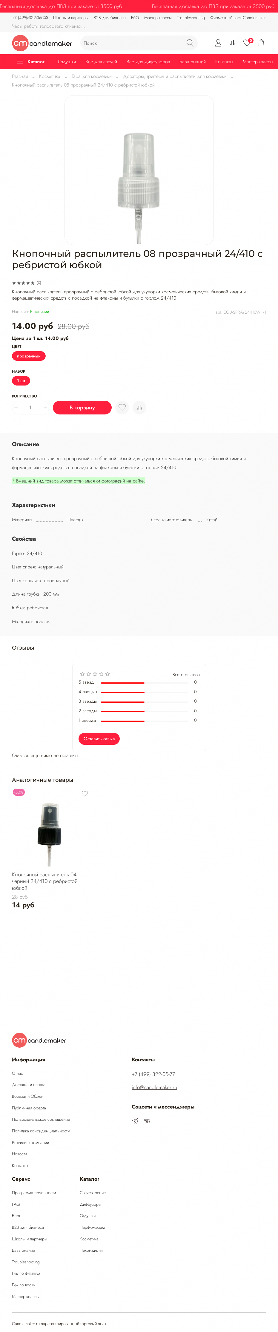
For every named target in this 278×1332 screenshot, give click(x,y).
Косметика (49, 76)
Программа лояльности (34, 1193)
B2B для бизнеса (110, 18)
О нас (17, 1073)
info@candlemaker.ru (154, 1087)
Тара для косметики (92, 76)
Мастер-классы (158, 18)
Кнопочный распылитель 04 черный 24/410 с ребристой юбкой (44, 881)
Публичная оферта (29, 1108)
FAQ (135, 18)
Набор (18, 371)
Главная (20, 76)
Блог (16, 1216)
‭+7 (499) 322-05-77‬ (29, 18)
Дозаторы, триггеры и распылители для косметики (175, 76)
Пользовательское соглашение (41, 1119)
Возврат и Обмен (28, 1096)
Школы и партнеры (29, 1239)
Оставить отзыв (99, 738)
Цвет (16, 346)
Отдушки (67, 61)
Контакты (224, 61)
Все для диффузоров (148, 61)
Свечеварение (93, 1193)
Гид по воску (23, 1285)
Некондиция (91, 1250)
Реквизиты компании (30, 1143)
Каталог (30, 61)
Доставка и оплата (28, 1085)
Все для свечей (101, 61)
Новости (19, 1154)
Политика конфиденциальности (41, 1131)
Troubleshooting (191, 18)
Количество (24, 396)
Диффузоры (90, 1204)
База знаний (192, 61)
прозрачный (29, 356)
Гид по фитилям (26, 1273)
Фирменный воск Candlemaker (238, 18)
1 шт (21, 381)
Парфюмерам (92, 1227)
